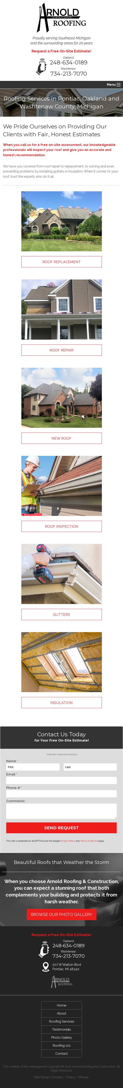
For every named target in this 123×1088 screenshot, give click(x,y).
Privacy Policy (68, 841)
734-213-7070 (68, 73)
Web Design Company (48, 1077)
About (61, 1013)
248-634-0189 (68, 62)
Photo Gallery (61, 1037)
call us (25, 145)
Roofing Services (61, 1021)
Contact (61, 1053)
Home (61, 1005)
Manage (83, 1077)
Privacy (70, 1077)
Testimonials (61, 1029)
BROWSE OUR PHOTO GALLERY (61, 914)
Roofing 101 (62, 1045)
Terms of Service (89, 841)
